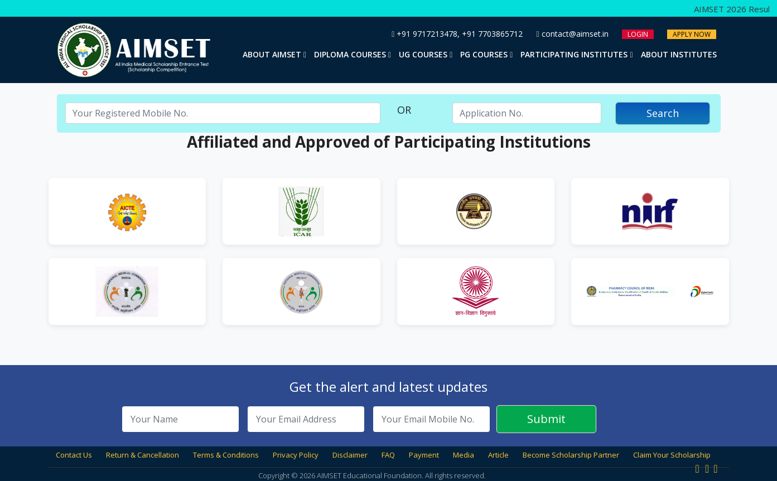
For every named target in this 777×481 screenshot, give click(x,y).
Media (463, 455)
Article (498, 455)
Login (638, 34)
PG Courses (486, 54)
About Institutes (679, 54)
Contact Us (74, 455)
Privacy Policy (295, 455)
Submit (546, 418)
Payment (424, 455)
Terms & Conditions (226, 455)
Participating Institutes (576, 54)
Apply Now (692, 34)
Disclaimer (350, 455)
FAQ (388, 455)
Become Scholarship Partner (571, 455)
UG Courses (425, 54)
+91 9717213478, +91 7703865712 (457, 33)
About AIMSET (274, 54)
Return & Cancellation (142, 455)
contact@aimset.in (572, 33)
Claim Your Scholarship (672, 455)
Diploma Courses (352, 54)
